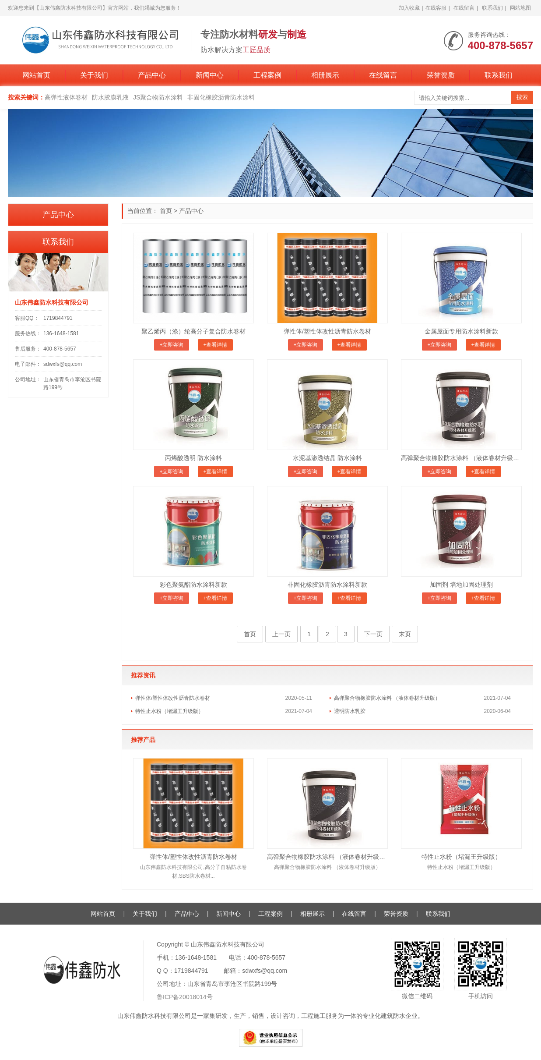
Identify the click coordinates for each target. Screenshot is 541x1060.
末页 (405, 634)
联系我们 (492, 8)
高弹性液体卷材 (66, 97)
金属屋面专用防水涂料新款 (461, 331)
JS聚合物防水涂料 (158, 97)
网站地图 (520, 8)
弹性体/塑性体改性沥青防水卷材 (327, 331)
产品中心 (152, 75)
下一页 (373, 634)
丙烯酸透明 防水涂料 (193, 457)
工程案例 (267, 75)
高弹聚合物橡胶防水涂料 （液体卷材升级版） (461, 457)
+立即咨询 (171, 345)
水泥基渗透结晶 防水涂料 (327, 457)
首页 (166, 210)
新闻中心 (210, 75)
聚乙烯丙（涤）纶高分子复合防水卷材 (193, 331)
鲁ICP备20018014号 (185, 996)
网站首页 (36, 75)
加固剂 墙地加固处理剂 (461, 584)
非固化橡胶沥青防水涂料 (221, 97)
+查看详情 (215, 345)
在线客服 (435, 8)
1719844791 (58, 318)
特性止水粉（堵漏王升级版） (169, 711)
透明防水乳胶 (349, 711)
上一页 (281, 634)
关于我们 (94, 75)
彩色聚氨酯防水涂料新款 (193, 584)
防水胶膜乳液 (110, 97)
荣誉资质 (441, 75)
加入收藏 (409, 8)
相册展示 (325, 75)
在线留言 (463, 8)
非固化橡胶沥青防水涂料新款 (327, 584)
